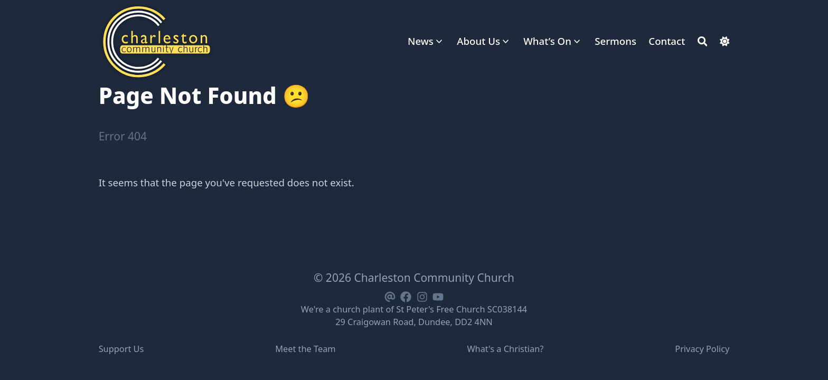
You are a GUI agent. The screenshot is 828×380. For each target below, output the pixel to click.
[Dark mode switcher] (725, 41)
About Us (478, 41)
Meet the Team (305, 349)
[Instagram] (422, 295)
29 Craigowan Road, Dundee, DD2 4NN (414, 322)
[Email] (390, 295)
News (421, 41)
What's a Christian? (505, 349)
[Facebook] (406, 295)
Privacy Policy (702, 349)
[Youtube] (438, 295)
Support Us (121, 349)
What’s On (547, 41)
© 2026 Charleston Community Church (414, 277)
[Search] (703, 41)
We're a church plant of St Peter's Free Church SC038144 (414, 309)
